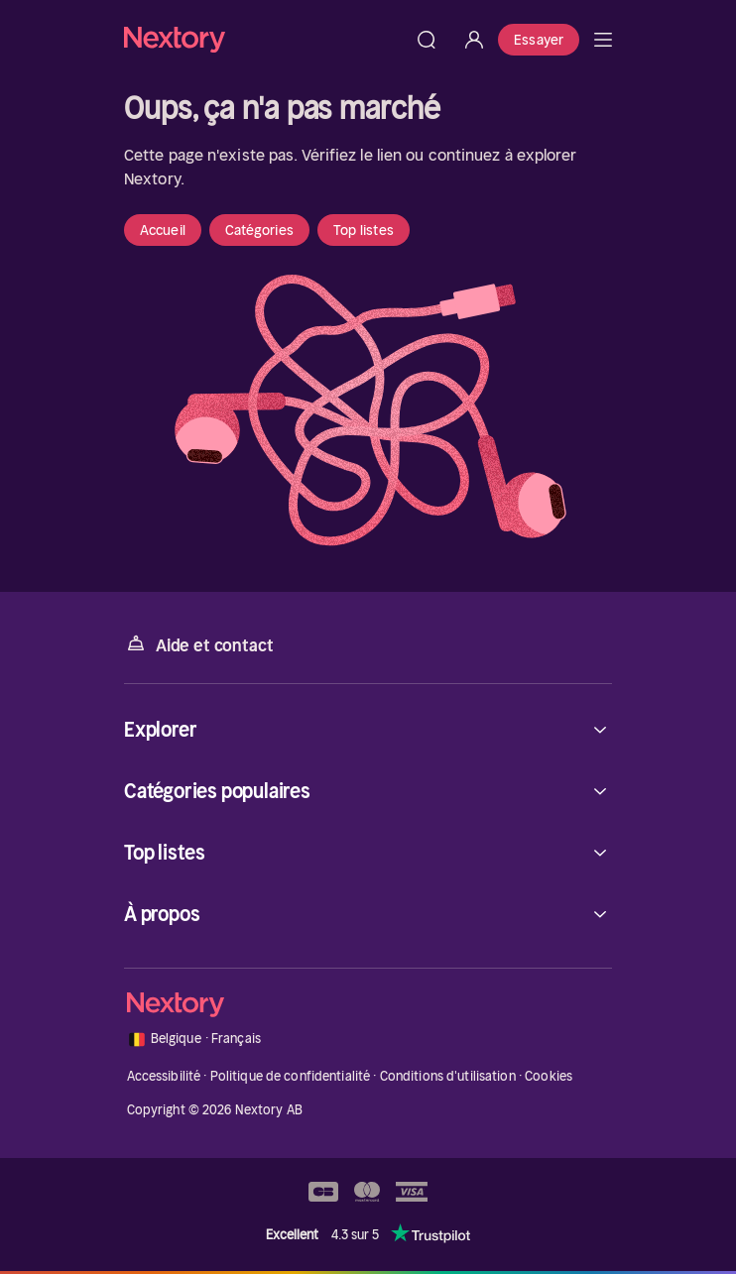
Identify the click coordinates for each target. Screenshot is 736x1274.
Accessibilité (164, 1076)
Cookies (548, 1076)
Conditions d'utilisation (448, 1076)
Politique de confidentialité (290, 1076)
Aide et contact (198, 644)
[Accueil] (263, 39)
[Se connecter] (474, 39)
